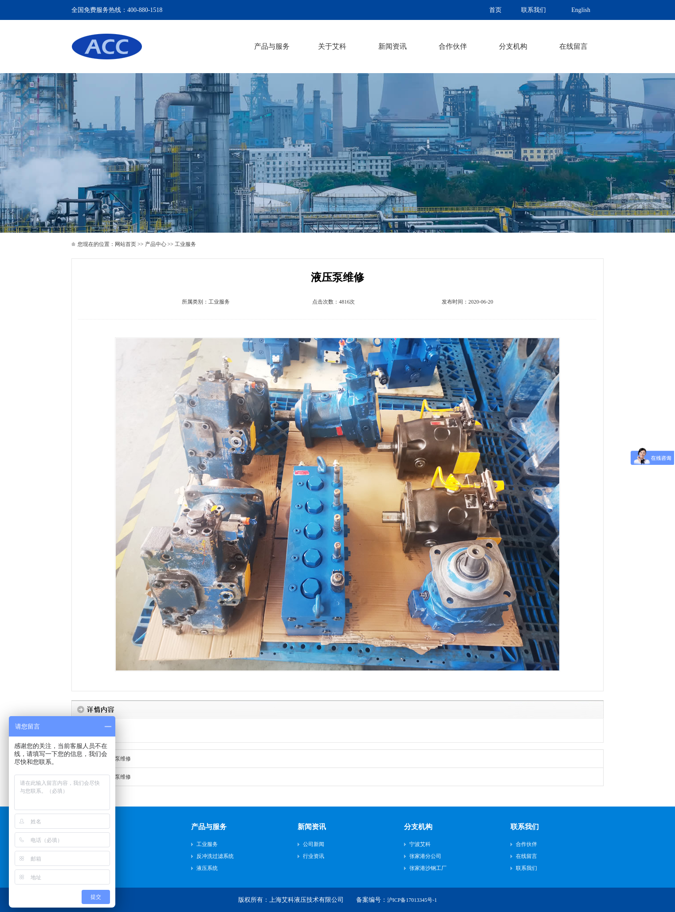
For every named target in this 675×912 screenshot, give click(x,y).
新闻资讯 (312, 826)
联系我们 (524, 826)
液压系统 (207, 868)
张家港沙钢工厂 (428, 868)
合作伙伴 (526, 844)
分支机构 (418, 826)
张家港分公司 (425, 856)
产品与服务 (209, 826)
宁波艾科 (420, 844)
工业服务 (219, 302)
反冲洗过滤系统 (215, 856)
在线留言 (526, 856)
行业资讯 (313, 856)
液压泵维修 (117, 759)
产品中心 (155, 244)
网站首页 (125, 244)
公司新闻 (313, 844)
